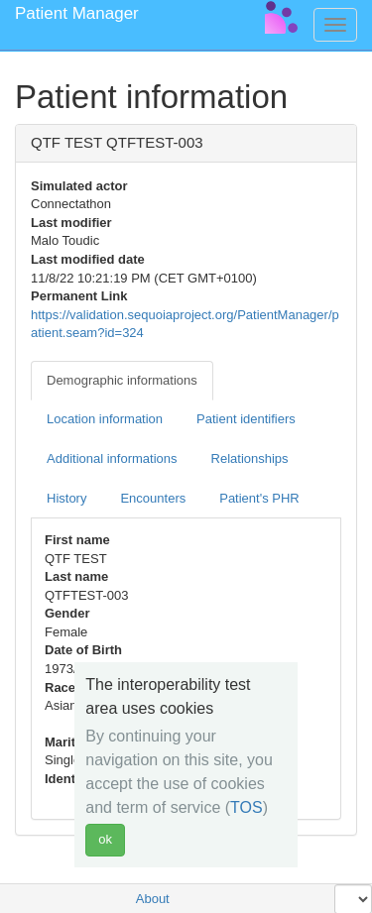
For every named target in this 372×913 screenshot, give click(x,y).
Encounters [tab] (153, 498)
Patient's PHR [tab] (259, 498)
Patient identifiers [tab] (246, 418)
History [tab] (66, 498)
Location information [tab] (105, 418)
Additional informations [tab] (112, 458)
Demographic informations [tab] (122, 380)
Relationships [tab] (250, 458)
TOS (246, 807)
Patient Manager (77, 13)
